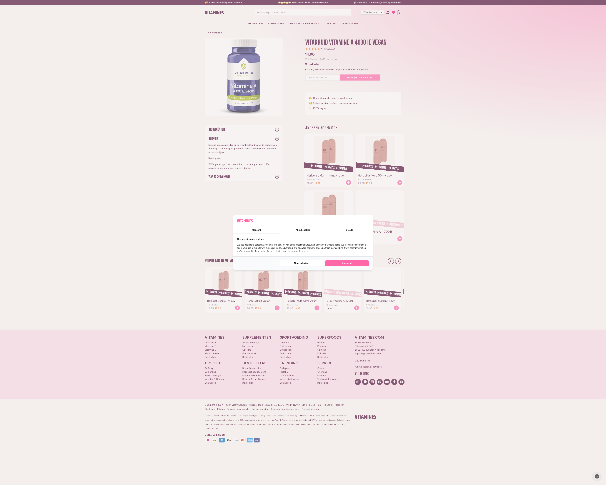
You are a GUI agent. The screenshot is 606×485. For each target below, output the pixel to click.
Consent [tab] (256, 230)
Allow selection (301, 263)
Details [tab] (349, 230)
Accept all (347, 263)
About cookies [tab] (303, 230)
